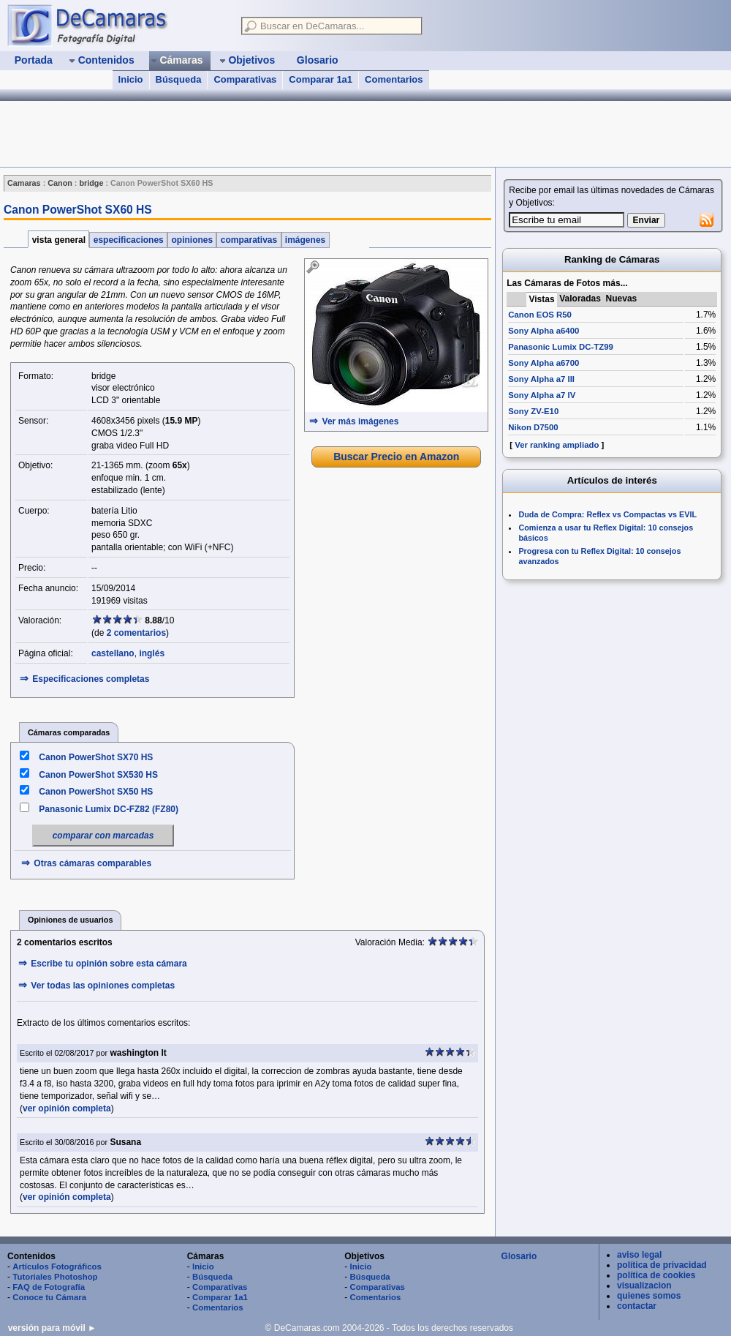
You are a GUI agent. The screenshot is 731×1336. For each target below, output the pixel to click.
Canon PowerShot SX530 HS (98, 775)
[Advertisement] (266, 134)
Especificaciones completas (90, 679)
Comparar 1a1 (320, 79)
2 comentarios (136, 633)
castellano (113, 653)
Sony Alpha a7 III (541, 379)
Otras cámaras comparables (92, 863)
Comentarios (394, 79)
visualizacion (644, 1285)
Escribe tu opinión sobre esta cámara (108, 963)
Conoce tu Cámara (49, 1297)
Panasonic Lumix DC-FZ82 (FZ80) (108, 809)
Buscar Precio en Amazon (396, 456)
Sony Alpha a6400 (543, 330)
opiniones (192, 240)
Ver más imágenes (360, 421)
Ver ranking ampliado (557, 444)
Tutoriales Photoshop (54, 1276)
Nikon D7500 (533, 427)
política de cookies (656, 1275)
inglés (151, 653)
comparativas (248, 240)
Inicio (130, 79)
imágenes (305, 240)
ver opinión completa (67, 1108)
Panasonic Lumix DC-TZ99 (560, 346)
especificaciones (128, 240)
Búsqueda (179, 79)
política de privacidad (662, 1265)
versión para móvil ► (52, 1328)
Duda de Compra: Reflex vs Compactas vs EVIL (607, 514)
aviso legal (639, 1255)
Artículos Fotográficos (57, 1266)
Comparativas (244, 79)
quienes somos (649, 1296)
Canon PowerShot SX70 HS (96, 757)
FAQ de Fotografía (48, 1287)
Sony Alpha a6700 (543, 363)
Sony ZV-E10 (533, 411)
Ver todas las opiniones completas (103, 985)
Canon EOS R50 (540, 314)
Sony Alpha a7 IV (541, 395)
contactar (636, 1306)
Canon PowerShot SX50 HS (96, 792)
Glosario (519, 1256)
